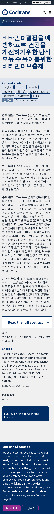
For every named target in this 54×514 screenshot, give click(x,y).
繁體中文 (9, 96)
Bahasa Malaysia (39, 91)
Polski (36, 96)
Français (9, 91)
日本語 (21, 91)
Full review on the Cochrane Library (21, 415)
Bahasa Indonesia (26, 100)
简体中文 (23, 96)
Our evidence (15, 21)
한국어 (8, 100)
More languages (41, 2)
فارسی (23, 2)
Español (14, 2)
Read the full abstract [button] (25, 322)
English (5, 2)
